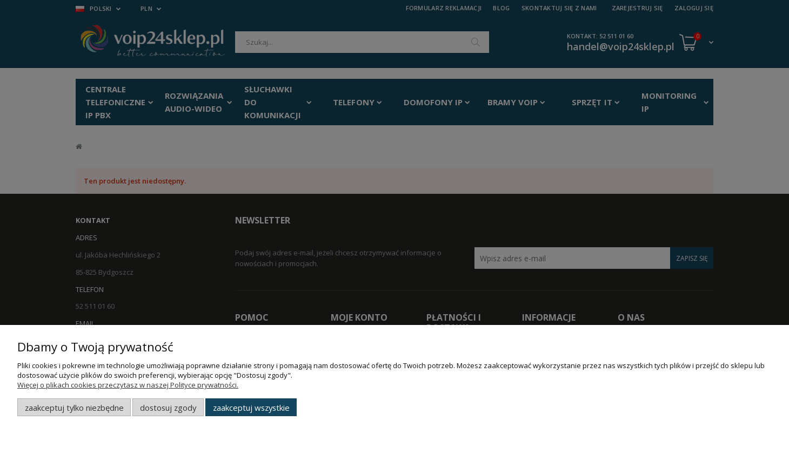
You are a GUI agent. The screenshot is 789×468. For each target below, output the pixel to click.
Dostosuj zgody (168, 407)
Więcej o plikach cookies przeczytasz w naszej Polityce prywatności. (127, 385)
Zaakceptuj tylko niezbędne (74, 407)
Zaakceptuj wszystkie (251, 407)
